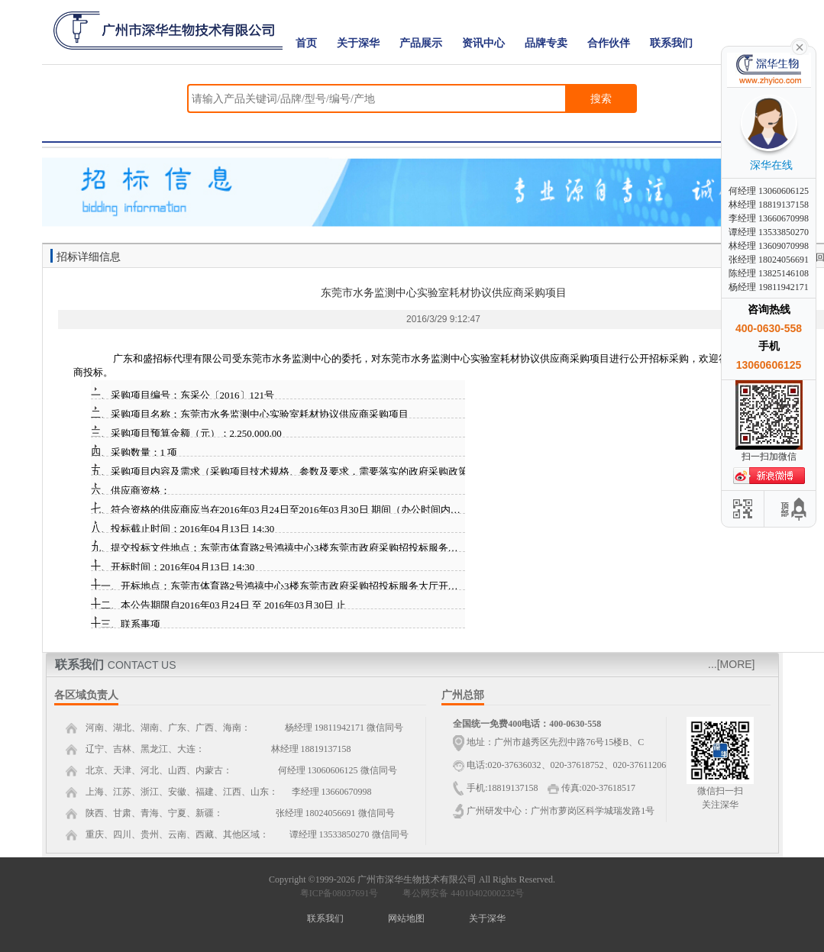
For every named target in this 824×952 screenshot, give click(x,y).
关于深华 (358, 43)
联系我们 (671, 43)
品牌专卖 (546, 43)
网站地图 (406, 918)
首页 (306, 43)
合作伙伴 (608, 43)
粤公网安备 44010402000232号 (460, 893)
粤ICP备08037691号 (339, 893)
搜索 (601, 98)
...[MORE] (731, 664)
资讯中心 (483, 43)
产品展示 (420, 43)
